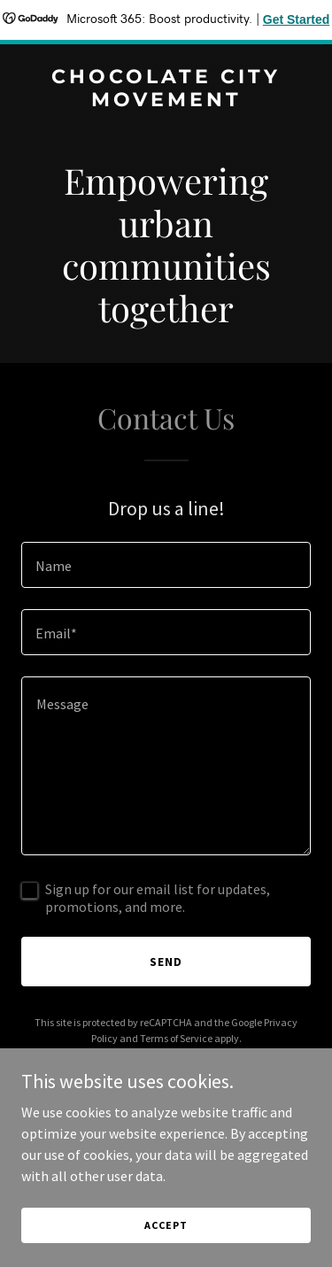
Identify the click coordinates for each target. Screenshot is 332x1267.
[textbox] (166, 565)
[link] (166, 101)
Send (166, 962)
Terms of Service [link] (176, 1038)
